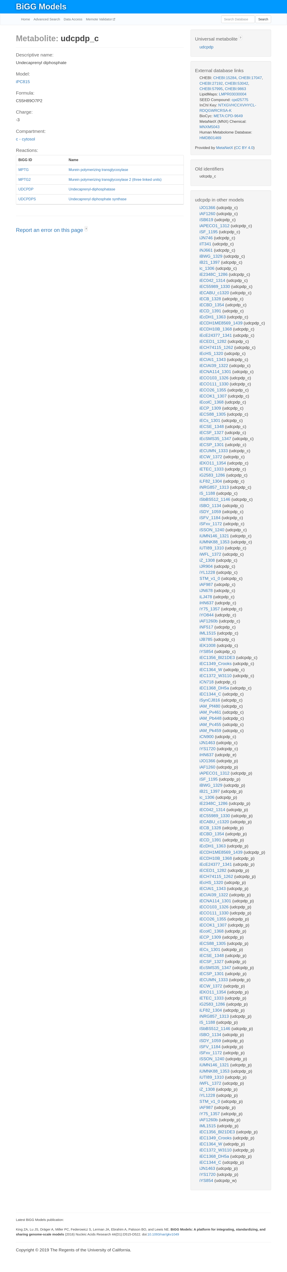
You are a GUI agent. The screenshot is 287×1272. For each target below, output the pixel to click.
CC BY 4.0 (244, 148)
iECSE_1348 (212, 426)
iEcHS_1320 (211, 353)
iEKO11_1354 (213, 463)
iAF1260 (207, 213)
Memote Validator (99, 19)
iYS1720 (208, 748)
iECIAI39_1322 (214, 365)
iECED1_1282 (213, 341)
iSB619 (206, 219)
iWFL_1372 (210, 554)
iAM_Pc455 (210, 724)
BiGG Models (41, 6)
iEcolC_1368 (212, 402)
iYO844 (207, 615)
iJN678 (206, 590)
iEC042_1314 (212, 280)
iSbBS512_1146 (215, 499)
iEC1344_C (210, 694)
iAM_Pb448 (211, 718)
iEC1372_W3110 (216, 675)
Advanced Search (47, 19)
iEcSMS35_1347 (215, 438)
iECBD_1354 (212, 304)
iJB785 (206, 639)
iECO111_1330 (214, 384)
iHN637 (207, 602)
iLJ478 (206, 596)
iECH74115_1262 (216, 347)
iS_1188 (207, 493)
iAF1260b (209, 621)
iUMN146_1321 (214, 535)
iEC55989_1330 (215, 286)
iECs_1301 (210, 420)
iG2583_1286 (212, 475)
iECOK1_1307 (213, 396)
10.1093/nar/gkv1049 (163, 1234)
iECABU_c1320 (214, 292)
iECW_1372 (211, 456)
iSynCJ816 (210, 700)
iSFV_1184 (210, 517)
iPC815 (23, 81)
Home (25, 19)
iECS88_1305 (213, 414)
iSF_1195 (209, 231)
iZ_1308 (207, 560)
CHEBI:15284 (224, 78)
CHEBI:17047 (250, 78)
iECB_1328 (210, 298)
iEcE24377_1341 (216, 335)
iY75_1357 (210, 609)
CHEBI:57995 (211, 89)
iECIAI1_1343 (213, 359)
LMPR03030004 (232, 94)
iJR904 (206, 566)
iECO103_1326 (214, 378)
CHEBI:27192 (211, 83)
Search (263, 19)
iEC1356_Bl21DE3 (217, 657)
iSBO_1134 (210, 505)
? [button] (86, 229)
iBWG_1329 (211, 256)
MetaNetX (224, 148)
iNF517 (206, 627)
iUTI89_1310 (212, 548)
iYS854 (206, 651)
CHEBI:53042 (236, 83)
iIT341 (205, 244)
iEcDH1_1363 (213, 317)
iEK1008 (208, 645)
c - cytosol (25, 139)
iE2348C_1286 (214, 274)
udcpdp (206, 47)
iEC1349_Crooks (216, 663)
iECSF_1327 (212, 432)
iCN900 (207, 736)
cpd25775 (240, 100)
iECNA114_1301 (215, 371)
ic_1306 (207, 268)
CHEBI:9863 (235, 89)
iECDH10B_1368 (216, 329)
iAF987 (206, 584)
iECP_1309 (210, 408)
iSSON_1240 (212, 529)
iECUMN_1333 (214, 450)
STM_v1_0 (210, 578)
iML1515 (208, 633)
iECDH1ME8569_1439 (221, 323)
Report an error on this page (50, 230)
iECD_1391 (210, 311)
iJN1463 (207, 742)
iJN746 (206, 237)
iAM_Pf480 (210, 706)
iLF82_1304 (211, 481)
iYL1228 (207, 572)
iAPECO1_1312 (215, 225)
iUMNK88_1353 (215, 542)
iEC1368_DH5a (214, 688)
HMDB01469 (210, 138)
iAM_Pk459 (210, 730)
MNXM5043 (209, 127)
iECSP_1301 (212, 444)
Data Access (73, 19)
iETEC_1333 (212, 469)
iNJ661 (206, 250)
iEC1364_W (211, 669)
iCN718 (207, 682)
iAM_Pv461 (210, 712)
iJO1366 (207, 207)
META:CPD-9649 (228, 116)
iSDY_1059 (210, 511)
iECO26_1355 (213, 390)
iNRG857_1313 (214, 487)
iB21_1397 (210, 262)
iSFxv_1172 (211, 523)
